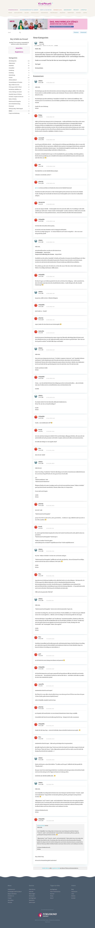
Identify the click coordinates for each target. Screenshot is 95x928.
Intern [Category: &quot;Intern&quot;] (56, 45)
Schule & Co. (58, 10)
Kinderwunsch (13, 10)
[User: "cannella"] (36, 684)
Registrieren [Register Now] (19, 52)
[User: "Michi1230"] (36, 203)
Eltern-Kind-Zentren (55, 891)
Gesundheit (68, 10)
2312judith (41, 219)
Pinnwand (83, 32)
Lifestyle (84, 10)
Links (72, 893)
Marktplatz (71, 12)
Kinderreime (44, 12)
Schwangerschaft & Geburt (29, 10)
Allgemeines (12, 63)
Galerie (27, 12)
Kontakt (73, 898)
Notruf (51, 898)
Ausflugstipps (18, 12)
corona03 (41, 138)
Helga (40, 115)
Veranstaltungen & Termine (15, 82)
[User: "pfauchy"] (36, 182)
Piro (39, 448)
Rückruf (78, 12)
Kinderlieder (35, 12)
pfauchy (40, 181)
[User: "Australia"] (36, 331)
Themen (76, 32)
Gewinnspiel (32, 902)
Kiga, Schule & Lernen (14, 84)
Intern (10, 110)
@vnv (36, 188)
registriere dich (56, 868)
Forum (10, 12)
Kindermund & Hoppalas (15, 101)
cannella (41, 684)
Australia (41, 331)
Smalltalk (11, 65)
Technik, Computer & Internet (16, 96)
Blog (72, 889)
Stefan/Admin (41, 825)
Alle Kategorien (12, 60)
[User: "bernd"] (36, 430)
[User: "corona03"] (36, 138)
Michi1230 (41, 202)
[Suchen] (20, 32)
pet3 (39, 654)
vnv (39, 164)
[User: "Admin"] (36, 43)
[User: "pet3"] (36, 654)
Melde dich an (45, 868)
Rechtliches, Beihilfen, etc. (15, 89)
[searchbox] (14, 32)
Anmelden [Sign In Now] (19, 48)
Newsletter (32, 900)
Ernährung (11, 70)
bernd (40, 429)
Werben (73, 896)
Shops (85, 12)
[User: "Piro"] (36, 449)
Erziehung (11, 72)
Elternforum (32, 889)
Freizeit (76, 10)
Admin (41, 42)
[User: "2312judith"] (36, 220)
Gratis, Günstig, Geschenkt (15, 91)
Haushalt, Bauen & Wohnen (15, 94)
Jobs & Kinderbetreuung (14, 103)
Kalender (62, 12)
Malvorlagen (54, 12)
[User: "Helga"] (36, 115)
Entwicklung (12, 75)
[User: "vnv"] (36, 165)
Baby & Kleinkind (46, 10)
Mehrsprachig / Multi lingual (16, 108)
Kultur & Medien (13, 99)
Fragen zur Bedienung (14, 113)
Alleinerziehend (13, 79)
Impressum (74, 891)
